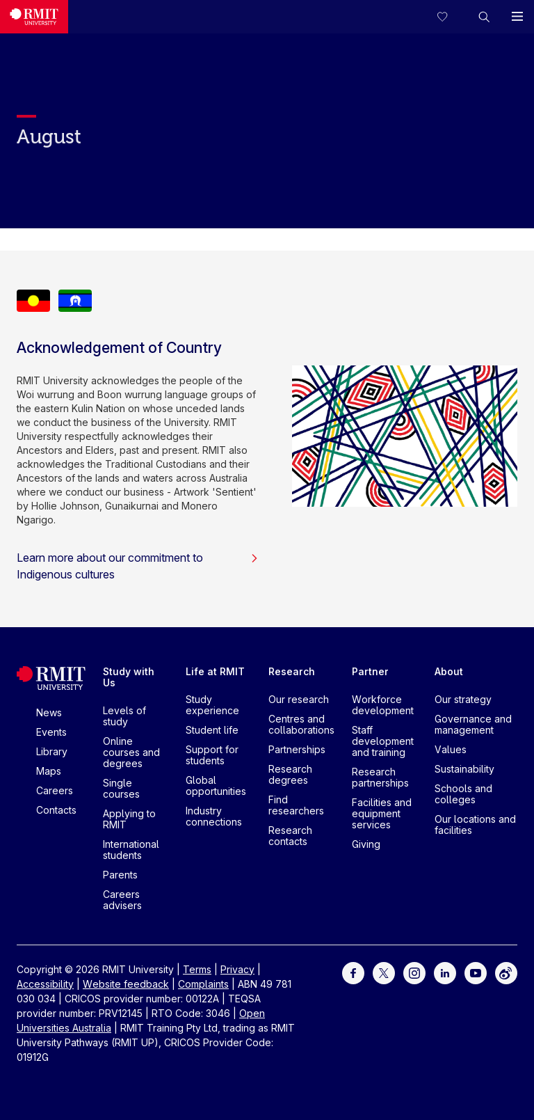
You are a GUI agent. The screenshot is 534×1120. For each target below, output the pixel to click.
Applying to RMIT (129, 818)
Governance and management (473, 724)
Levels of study (124, 715)
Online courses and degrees (131, 752)
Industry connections (214, 816)
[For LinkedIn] (445, 971)
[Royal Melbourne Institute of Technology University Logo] (34, 16)
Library (51, 751)
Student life (212, 730)
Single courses (121, 788)
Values (451, 749)
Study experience (212, 704)
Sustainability (464, 769)
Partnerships (296, 749)
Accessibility (45, 984)
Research (291, 671)
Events (51, 732)
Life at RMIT (215, 671)
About (449, 671)
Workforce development (383, 704)
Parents (120, 875)
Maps (48, 771)
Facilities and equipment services (382, 813)
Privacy (237, 969)
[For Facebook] (353, 971)
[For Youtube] (475, 971)
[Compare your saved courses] (450, 16)
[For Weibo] (506, 971)
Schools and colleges (463, 793)
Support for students (212, 754)
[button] (484, 16)
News (49, 712)
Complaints (203, 984)
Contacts (56, 810)
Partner (370, 671)
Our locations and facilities (475, 824)
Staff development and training (383, 741)
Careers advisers (122, 899)
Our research (298, 699)
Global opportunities (216, 785)
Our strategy (463, 699)
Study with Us (128, 676)
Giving (366, 844)
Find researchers (296, 805)
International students (131, 849)
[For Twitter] (384, 971)
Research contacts (290, 835)
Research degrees (290, 774)
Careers (54, 790)
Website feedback (126, 984)
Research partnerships (380, 777)
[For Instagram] (414, 971)
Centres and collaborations (301, 724)
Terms (197, 969)
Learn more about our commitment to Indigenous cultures (138, 566)
